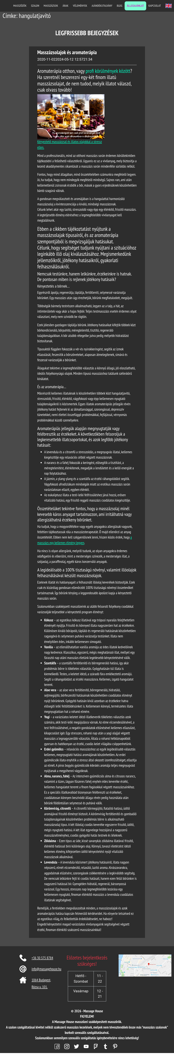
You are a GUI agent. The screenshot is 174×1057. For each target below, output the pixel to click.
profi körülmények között (108, 70)
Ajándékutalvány (102, 6)
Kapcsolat (154, 6)
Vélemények (80, 6)
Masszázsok (51, 6)
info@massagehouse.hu (46, 969)
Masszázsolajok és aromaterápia (67, 52)
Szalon (35, 6)
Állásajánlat (135, 6)
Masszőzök (19, 6)
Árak (65, 6)
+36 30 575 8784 (42, 958)
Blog (119, 6)
